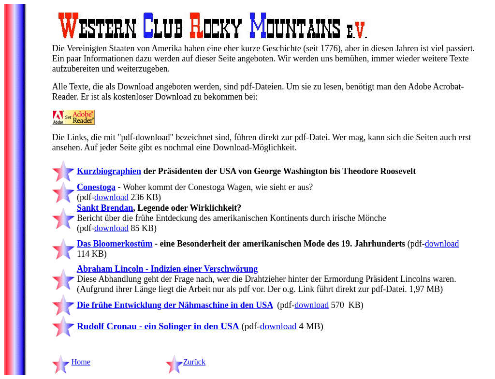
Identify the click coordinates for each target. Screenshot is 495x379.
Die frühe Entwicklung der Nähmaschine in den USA (175, 305)
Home (81, 362)
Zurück (194, 362)
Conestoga (96, 187)
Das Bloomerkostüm (115, 243)
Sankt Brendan (105, 208)
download (111, 197)
